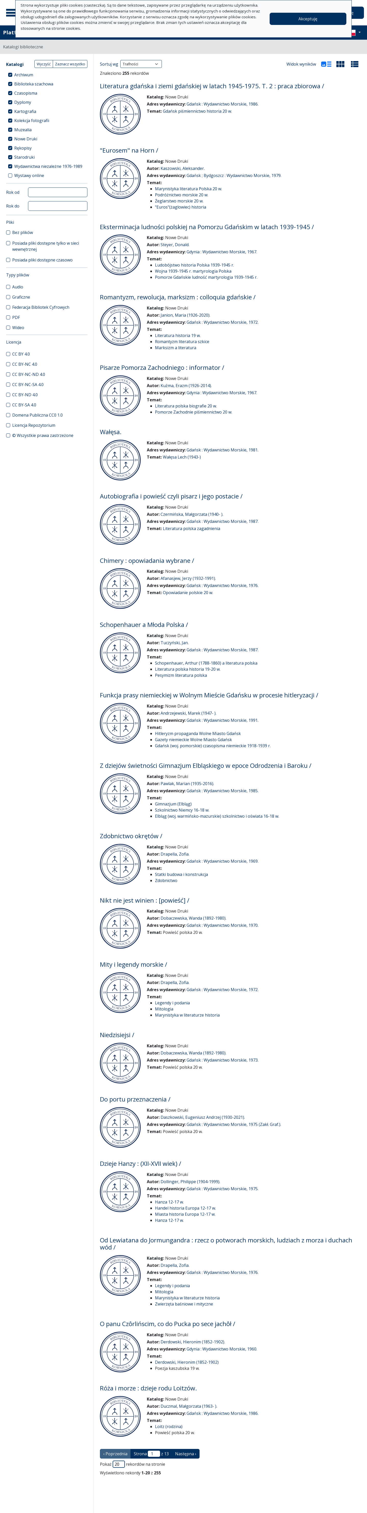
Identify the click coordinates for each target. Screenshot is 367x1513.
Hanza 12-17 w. (169, 1202)
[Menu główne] (12, 12)
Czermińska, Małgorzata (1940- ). (192, 514)
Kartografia (25, 111)
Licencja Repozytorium (33, 425)
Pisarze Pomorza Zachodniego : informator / (162, 367)
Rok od (12, 192)
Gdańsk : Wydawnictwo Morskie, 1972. (222, 322)
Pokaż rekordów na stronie (132, 1464)
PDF (16, 317)
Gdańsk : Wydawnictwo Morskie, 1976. (222, 585)
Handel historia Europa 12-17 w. (185, 1208)
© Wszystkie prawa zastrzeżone (42, 435)
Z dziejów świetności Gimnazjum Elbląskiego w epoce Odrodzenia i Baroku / (205, 765)
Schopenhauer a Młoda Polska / (144, 624)
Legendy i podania (172, 1003)
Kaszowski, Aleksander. (183, 168)
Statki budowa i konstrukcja (181, 874)
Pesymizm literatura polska (181, 675)
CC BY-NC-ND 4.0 (28, 374)
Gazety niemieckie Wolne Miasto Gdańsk (193, 739)
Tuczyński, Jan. (175, 642)
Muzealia (23, 130)
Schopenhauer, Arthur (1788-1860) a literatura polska (206, 663)
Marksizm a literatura (175, 347)
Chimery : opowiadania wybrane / (147, 560)
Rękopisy (23, 148)
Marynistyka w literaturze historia (187, 1015)
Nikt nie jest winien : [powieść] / (144, 900)
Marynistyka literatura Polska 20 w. (188, 189)
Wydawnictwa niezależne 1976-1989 (48, 166)
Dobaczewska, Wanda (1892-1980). (193, 918)
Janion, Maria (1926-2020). (185, 315)
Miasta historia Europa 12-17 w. (185, 1214)
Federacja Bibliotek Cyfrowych (40, 307)
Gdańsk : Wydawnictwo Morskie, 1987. (222, 521)
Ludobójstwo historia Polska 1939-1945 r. (194, 265)
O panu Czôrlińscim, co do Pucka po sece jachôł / (167, 1323)
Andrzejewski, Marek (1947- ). (188, 713)
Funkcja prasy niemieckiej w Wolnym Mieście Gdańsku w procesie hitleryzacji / (209, 695)
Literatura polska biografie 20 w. (186, 406)
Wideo (18, 327)
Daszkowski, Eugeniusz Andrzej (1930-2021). (203, 1117)
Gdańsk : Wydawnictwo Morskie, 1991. (222, 720)
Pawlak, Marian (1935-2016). (187, 783)
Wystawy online (29, 175)
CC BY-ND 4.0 (25, 395)
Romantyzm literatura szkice (182, 341)
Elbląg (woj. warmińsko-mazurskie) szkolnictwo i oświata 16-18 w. (217, 816)
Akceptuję (307, 19)
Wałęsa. (111, 432)
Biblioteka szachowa (33, 84)
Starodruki (24, 157)
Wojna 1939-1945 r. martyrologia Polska (193, 271)
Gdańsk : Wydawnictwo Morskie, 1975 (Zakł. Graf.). (234, 1124)
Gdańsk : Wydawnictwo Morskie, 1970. (222, 925)
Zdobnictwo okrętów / (131, 836)
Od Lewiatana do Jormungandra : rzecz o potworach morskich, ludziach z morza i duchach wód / (226, 1244)
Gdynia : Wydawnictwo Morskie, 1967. (222, 252)
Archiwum (23, 75)
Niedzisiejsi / (117, 1035)
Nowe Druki (25, 139)
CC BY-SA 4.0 (24, 405)
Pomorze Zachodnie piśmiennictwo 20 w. (193, 412)
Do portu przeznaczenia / (135, 1099)
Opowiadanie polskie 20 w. (188, 592)
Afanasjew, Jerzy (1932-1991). (188, 578)
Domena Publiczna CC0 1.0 (37, 415)
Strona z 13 (151, 1454)
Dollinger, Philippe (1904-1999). (190, 1181)
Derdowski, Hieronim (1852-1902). (193, 1342)
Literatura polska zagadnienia (191, 528)
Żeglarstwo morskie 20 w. (179, 201)
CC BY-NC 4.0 (24, 364)
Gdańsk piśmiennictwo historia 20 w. (197, 111)
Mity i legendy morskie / (133, 964)
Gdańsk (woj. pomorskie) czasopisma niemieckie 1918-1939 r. (213, 745)
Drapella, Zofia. (175, 854)
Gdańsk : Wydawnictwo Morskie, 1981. (222, 450)
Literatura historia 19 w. (178, 335)
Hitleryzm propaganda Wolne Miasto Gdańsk (198, 733)
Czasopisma (25, 93)
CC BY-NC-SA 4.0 (28, 384)
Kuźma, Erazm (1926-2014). (186, 385)
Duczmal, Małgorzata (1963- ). (189, 1406)
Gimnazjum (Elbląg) (173, 804)
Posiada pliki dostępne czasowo (42, 260)
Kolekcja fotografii (31, 120)
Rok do (12, 206)
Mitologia (164, 1009)
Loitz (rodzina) (168, 1426)
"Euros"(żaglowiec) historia (180, 207)
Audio (17, 287)
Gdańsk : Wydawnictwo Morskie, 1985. (222, 791)
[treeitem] (46, 74)
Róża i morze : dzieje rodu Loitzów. (148, 1388)
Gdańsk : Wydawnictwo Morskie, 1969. (222, 861)
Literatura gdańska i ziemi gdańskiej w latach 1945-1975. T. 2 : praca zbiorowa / (212, 86)
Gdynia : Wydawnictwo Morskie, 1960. (222, 1349)
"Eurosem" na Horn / (129, 150)
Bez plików (22, 232)
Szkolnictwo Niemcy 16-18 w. (182, 810)
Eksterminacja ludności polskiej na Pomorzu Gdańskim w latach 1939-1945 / (207, 227)
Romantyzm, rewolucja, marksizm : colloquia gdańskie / (178, 297)
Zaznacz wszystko (70, 64)
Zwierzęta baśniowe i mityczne (184, 1304)
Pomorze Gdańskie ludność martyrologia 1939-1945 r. (206, 277)
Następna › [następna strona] (185, 1454)
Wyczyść (44, 64)
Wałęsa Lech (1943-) (182, 457)
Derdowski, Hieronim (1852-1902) (187, 1362)
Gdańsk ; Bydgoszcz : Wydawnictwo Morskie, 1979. (234, 175)
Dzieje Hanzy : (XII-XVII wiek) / (140, 1163)
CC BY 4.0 (21, 354)
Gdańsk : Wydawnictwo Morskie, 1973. (222, 1060)
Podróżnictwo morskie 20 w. (181, 195)
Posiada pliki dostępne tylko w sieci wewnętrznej (45, 246)
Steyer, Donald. (175, 244)
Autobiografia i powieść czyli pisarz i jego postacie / (171, 496)
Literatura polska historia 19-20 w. (187, 669)
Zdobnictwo (166, 880)
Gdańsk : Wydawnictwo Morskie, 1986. (222, 104)
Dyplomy (22, 102)
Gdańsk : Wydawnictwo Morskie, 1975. (222, 1189)
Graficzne (21, 297)
